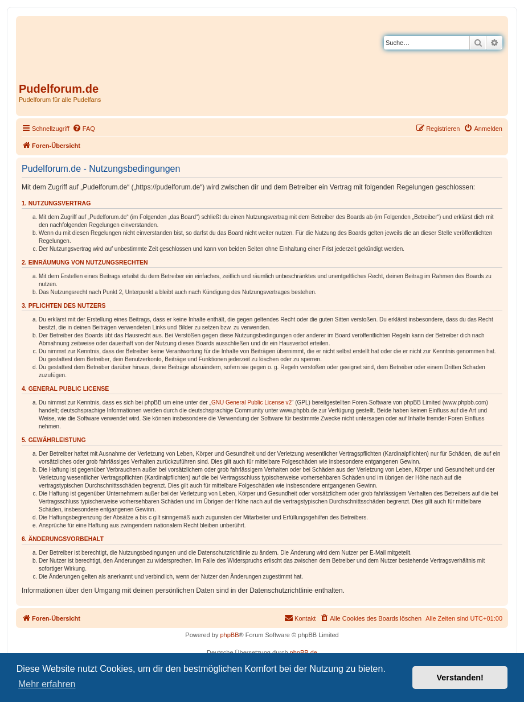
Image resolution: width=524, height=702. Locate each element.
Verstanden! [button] (460, 677)
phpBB (229, 634)
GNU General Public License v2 (251, 402)
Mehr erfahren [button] (47, 684)
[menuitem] (83, 128)
